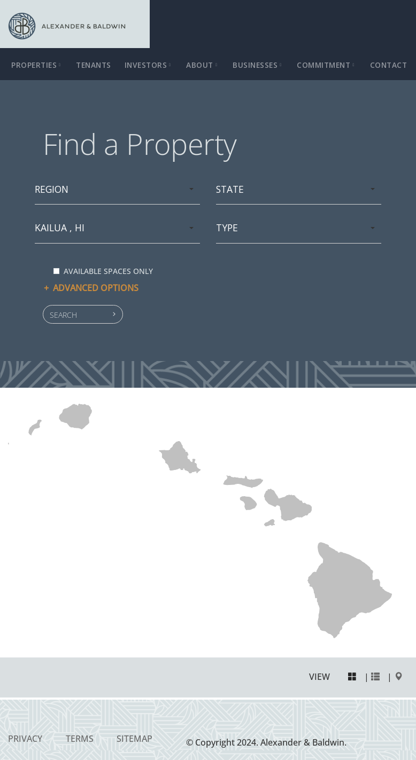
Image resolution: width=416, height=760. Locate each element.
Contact (388, 65)
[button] (83, 314)
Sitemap (134, 739)
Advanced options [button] (90, 288)
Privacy (25, 739)
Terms (80, 739)
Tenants (93, 65)
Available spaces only (103, 271)
